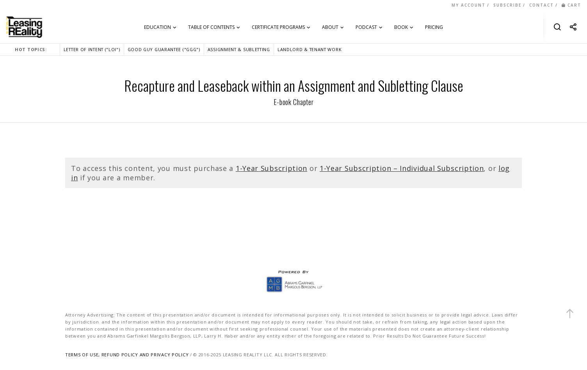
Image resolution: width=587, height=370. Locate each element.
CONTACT (541, 5)
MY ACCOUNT (469, 5)
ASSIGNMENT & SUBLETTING (239, 49)
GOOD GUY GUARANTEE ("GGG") (164, 49)
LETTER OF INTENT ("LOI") (92, 49)
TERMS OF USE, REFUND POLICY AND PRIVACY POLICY (127, 355)
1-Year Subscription (271, 168)
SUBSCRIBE (507, 5)
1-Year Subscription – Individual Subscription (402, 168)
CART (571, 5)
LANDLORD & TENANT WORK (309, 49)
